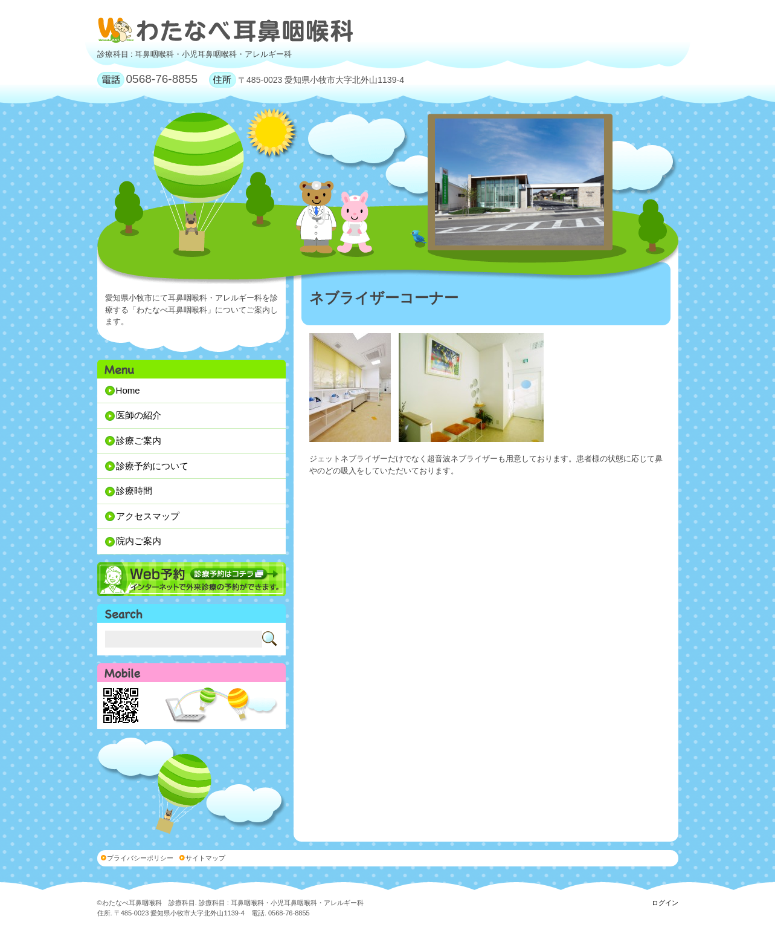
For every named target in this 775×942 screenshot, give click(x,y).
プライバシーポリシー (140, 858)
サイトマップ (205, 858)
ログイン (665, 902)
